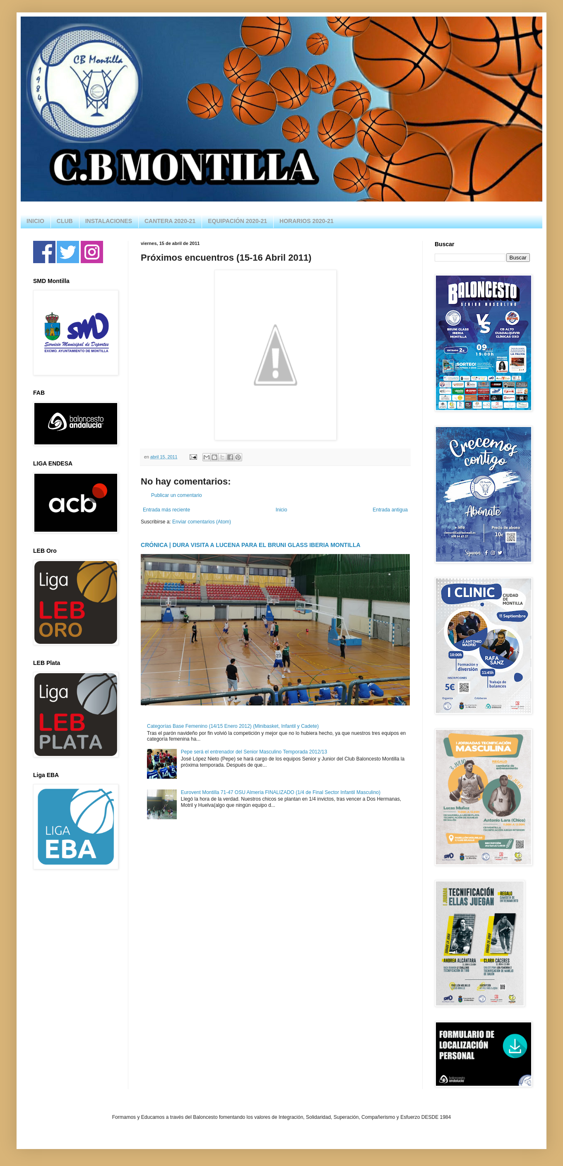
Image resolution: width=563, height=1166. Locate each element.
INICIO (35, 221)
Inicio (281, 510)
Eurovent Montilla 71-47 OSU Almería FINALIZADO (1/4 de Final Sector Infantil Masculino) (280, 792)
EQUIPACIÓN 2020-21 (237, 221)
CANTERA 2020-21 (169, 221)
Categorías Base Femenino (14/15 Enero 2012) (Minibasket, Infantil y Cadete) (233, 726)
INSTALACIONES (108, 221)
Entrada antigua (390, 510)
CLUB (65, 221)
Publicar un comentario (176, 495)
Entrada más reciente (166, 510)
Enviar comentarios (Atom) (201, 522)
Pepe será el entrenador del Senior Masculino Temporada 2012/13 (254, 752)
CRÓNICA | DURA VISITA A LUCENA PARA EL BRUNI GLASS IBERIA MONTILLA (251, 545)
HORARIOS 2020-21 (306, 221)
